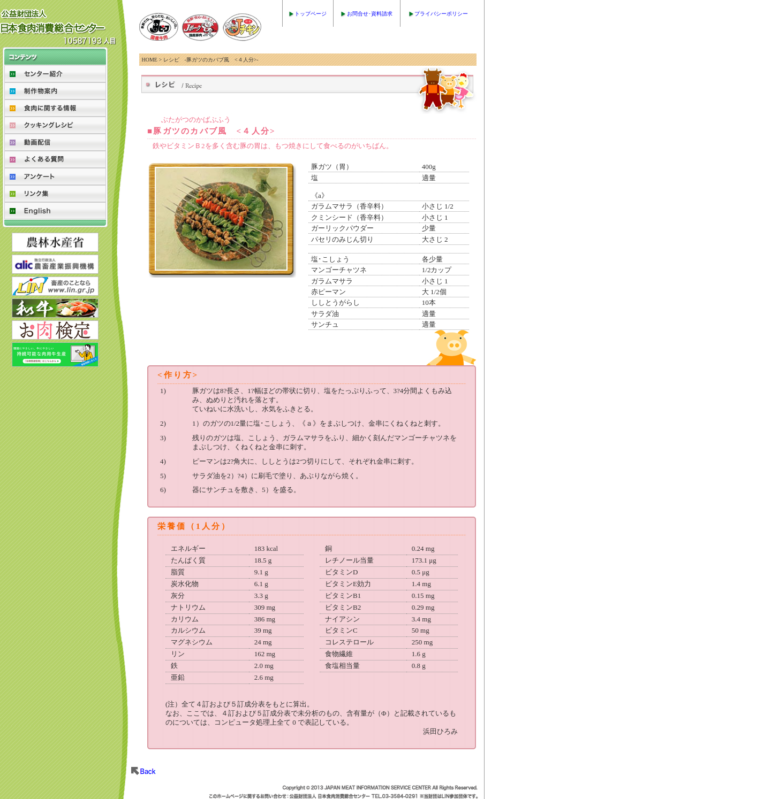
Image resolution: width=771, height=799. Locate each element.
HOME (149, 60)
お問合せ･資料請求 (369, 14)
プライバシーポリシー (441, 14)
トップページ (310, 14)
